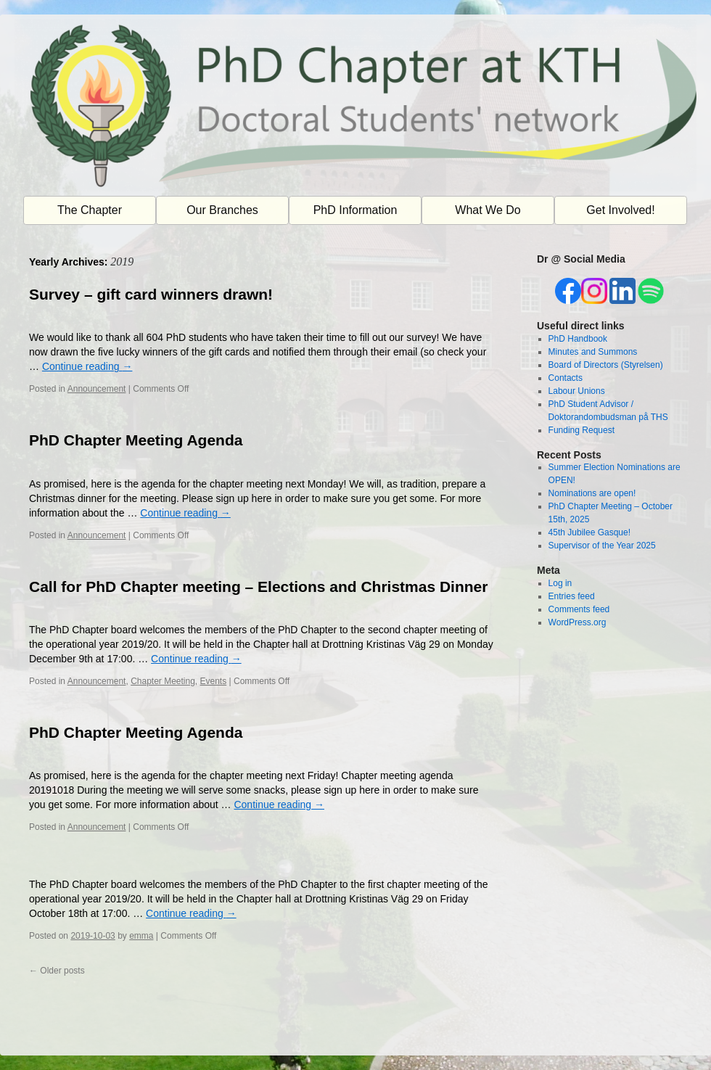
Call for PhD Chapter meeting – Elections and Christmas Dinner (258, 586)
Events (213, 681)
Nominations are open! (592, 493)
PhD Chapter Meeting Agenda (135, 440)
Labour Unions (576, 391)
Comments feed (579, 609)
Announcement (96, 389)
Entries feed (571, 596)
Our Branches (222, 210)
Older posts (57, 971)
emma (141, 936)
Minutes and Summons (593, 352)
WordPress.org (577, 622)
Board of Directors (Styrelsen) (605, 365)
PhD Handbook (577, 339)
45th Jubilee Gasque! (589, 532)
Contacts (565, 378)
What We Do (487, 210)
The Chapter (89, 210)
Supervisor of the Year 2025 (602, 545)
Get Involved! (620, 210)
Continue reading (87, 366)
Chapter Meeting (163, 681)
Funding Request (581, 430)
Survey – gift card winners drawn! (151, 294)
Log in (560, 583)
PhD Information (355, 210)
